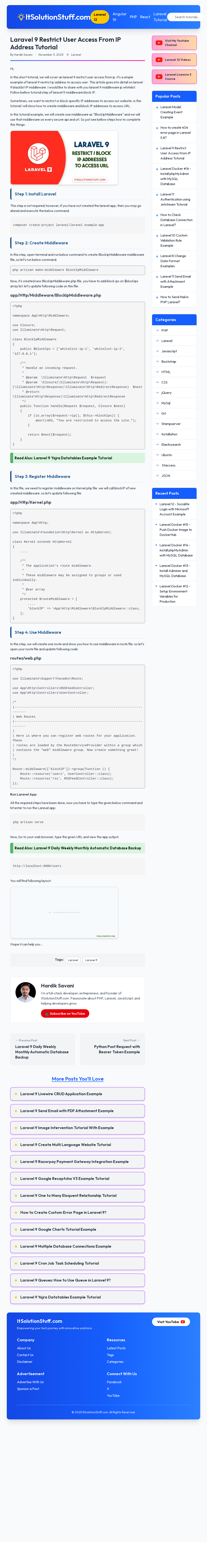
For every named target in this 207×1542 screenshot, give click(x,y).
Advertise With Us (30, 1382)
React (145, 16)
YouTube (113, 1395)
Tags (110, 1355)
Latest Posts (116, 1348)
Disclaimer (24, 1361)
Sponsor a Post (28, 1389)
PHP (133, 16)
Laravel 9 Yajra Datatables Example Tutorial (73, 458)
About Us (24, 1348)
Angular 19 (120, 16)
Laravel (73, 960)
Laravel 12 (100, 17)
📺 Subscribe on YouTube (65, 1013)
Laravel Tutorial (160, 16)
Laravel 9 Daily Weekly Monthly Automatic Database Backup (87, 848)
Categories (115, 1361)
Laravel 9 (91, 960)
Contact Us (25, 1355)
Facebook (114, 1382)
